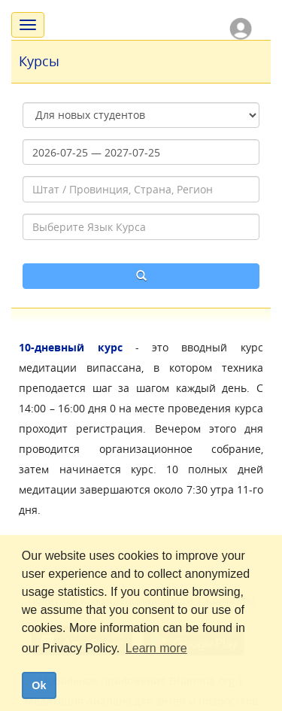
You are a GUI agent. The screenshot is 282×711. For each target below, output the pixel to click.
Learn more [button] (156, 648)
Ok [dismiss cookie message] (39, 685)
